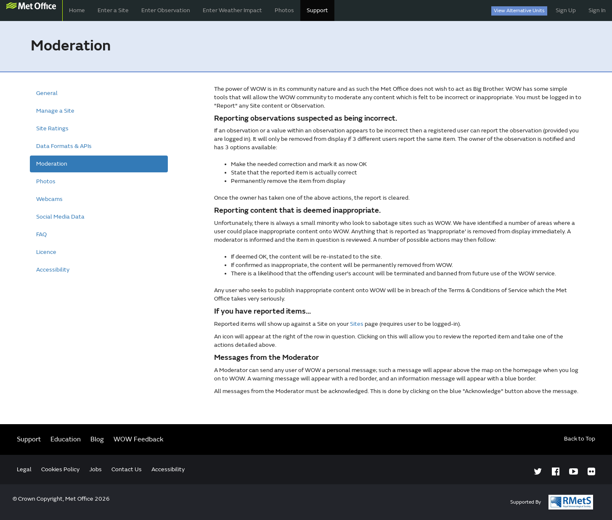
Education (65, 439)
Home (77, 10)
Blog (97, 439)
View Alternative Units (519, 11)
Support (317, 10)
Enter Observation (165, 10)
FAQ (41, 234)
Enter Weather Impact (232, 10)
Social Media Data (60, 216)
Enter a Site (113, 10)
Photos (284, 10)
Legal (24, 469)
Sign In (597, 10)
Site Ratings (52, 128)
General (47, 93)
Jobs (95, 469)
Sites (356, 323)
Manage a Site (55, 110)
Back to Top (579, 438)
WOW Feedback (139, 439)
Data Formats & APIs (64, 146)
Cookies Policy (60, 469)
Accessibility (52, 269)
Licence (46, 252)
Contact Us (126, 469)
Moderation (51, 163)
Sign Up (566, 10)
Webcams (49, 199)
